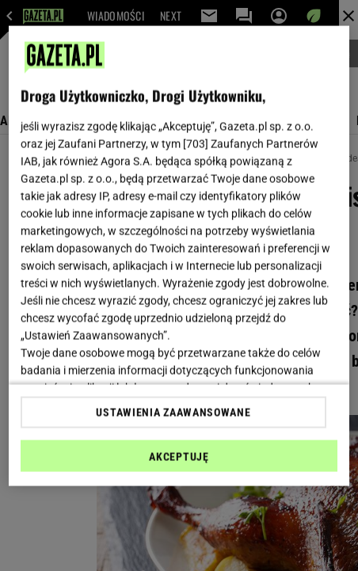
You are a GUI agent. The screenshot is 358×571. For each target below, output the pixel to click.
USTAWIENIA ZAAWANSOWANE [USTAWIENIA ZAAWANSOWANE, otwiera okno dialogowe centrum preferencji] (173, 411)
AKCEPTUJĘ (178, 456)
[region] (178, 256)
